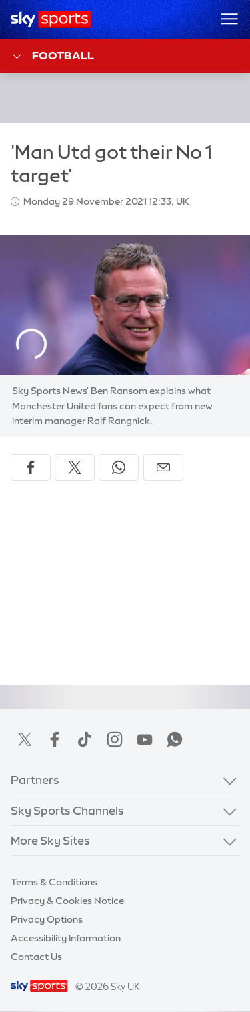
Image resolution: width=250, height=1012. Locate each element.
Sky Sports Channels (67, 810)
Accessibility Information (66, 938)
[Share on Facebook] (31, 467)
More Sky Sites (50, 840)
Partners (35, 779)
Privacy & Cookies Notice (67, 900)
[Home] (51, 19)
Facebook (54, 739)
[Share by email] (163, 467)
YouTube (144, 739)
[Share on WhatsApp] (119, 467)
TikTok (84, 739)
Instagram (114, 739)
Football (52, 56)
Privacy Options (47, 919)
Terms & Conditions (54, 882)
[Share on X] (75, 467)
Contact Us (36, 956)
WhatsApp (174, 739)
